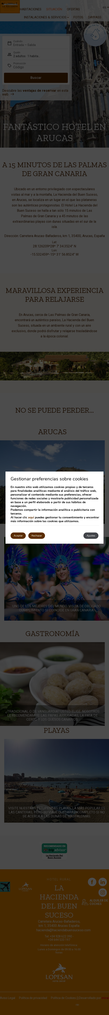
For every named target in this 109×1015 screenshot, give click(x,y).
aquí (31, 517)
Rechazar (36, 535)
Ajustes (91, 535)
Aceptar (18, 535)
